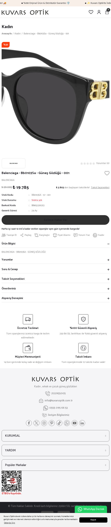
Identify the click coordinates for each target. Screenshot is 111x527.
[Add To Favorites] (107, 173)
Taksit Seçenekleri (13, 279)
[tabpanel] (55, 96)
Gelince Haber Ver (55, 220)
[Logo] (25, 12)
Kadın (7, 27)
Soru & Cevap (10, 269)
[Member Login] (99, 12)
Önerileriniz (9, 289)
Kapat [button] (93, 519)
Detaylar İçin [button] (9, 523)
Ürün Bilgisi (8, 244)
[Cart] (107, 12)
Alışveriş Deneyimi (12, 298)
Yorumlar (7, 260)
